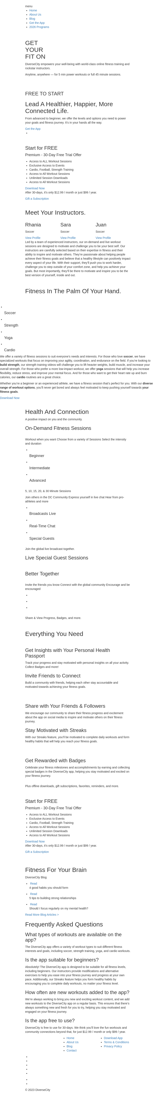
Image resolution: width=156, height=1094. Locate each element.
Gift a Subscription (37, 198)
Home (33, 10)
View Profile (33, 237)
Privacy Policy (113, 1046)
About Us (35, 14)
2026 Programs (39, 27)
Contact (72, 1050)
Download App (113, 1038)
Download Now (35, 188)
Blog (32, 18)
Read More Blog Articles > (42, 914)
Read (33, 883)
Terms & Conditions (116, 1042)
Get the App (37, 22)
